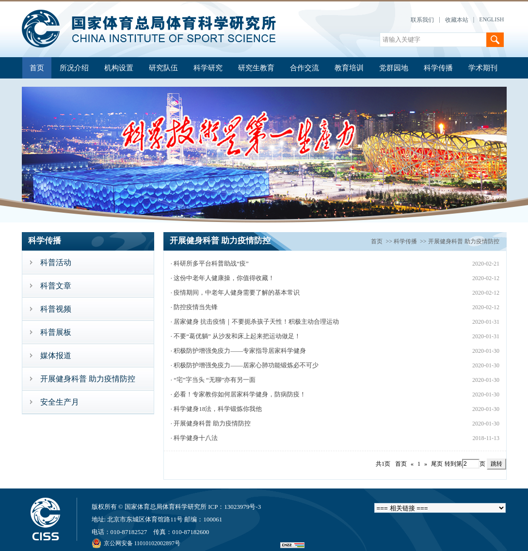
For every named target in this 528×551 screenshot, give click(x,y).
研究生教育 (256, 68)
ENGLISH (491, 19)
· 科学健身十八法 (194, 437)
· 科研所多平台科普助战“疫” (210, 263)
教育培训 (349, 68)
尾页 (437, 463)
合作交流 (304, 68)
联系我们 (422, 19)
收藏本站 (456, 19)
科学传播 (438, 68)
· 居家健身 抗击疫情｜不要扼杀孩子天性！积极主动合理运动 (255, 321)
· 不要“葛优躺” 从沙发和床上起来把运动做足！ (236, 336)
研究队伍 (163, 68)
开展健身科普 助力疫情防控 (463, 241)
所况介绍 (74, 68)
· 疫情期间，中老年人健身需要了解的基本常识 (235, 292)
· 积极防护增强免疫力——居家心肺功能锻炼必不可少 (245, 365)
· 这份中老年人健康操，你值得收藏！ (223, 278)
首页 (37, 68)
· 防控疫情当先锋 (194, 307)
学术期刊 (482, 68)
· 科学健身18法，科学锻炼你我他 (216, 408)
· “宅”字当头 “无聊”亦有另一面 (213, 379)
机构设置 (118, 68)
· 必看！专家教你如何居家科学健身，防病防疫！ (238, 394)
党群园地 (393, 68)
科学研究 (208, 68)
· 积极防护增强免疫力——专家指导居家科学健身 (238, 350)
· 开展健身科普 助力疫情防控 (211, 423)
